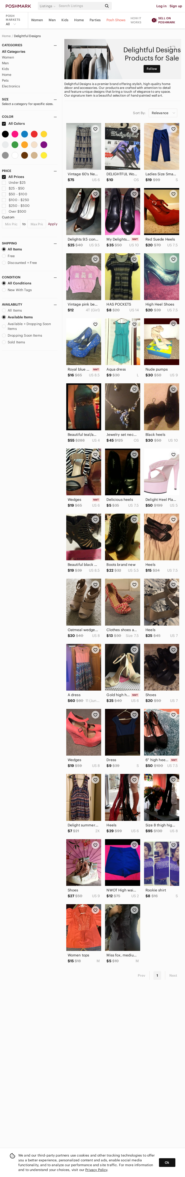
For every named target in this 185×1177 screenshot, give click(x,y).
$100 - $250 (15, 200)
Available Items (17, 317)
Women (37, 20)
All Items (12, 249)
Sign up (176, 6)
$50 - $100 (14, 194)
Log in (161, 6)
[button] (48, 6)
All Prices (13, 177)
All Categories (13, 51)
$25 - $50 (13, 188)
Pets (5, 80)
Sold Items (13, 342)
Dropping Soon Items (22, 335)
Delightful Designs (27, 36)
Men (52, 20)
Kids (65, 20)
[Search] (80, 6)
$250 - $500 (16, 205)
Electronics (11, 86)
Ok (167, 1162)
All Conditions (16, 283)
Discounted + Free (19, 263)
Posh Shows (116, 20)
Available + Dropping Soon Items (26, 326)
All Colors (13, 123)
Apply (52, 224)
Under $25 (14, 182)
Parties (95, 20)
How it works (136, 20)
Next (173, 975)
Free (8, 256)
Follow (152, 69)
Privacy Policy (96, 1170)
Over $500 (14, 211)
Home (79, 20)
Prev (141, 975)
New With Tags (17, 290)
